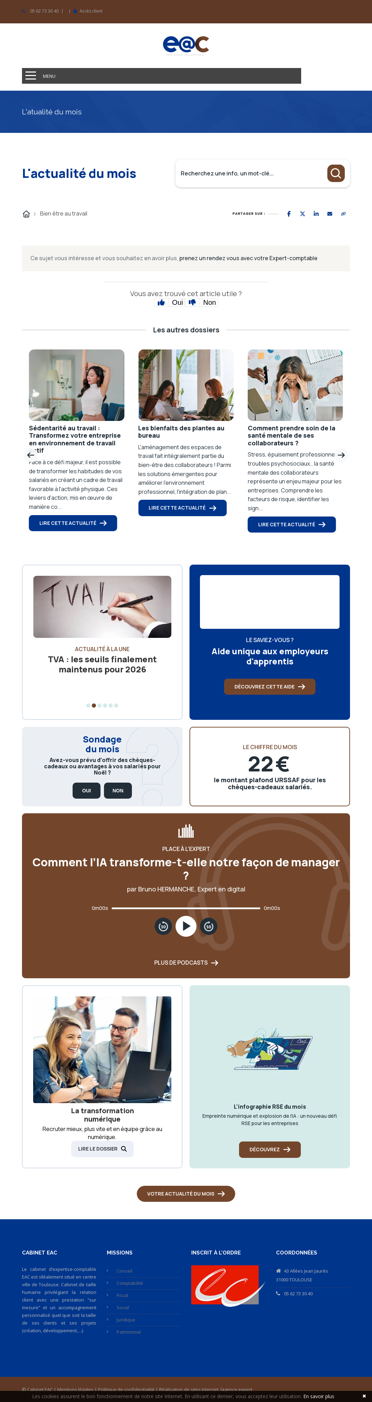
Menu (49, 76)
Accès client (91, 11)
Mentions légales (75, 1389)
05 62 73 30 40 (44, 11)
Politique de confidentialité (126, 1389)
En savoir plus (318, 1396)
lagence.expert (236, 1389)
